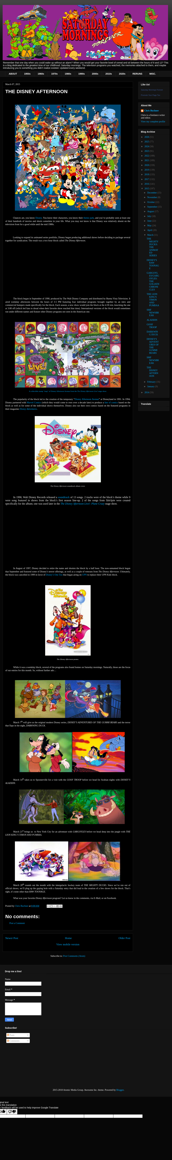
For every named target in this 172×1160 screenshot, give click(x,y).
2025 (147, 141)
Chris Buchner (151, 110)
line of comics (111, 402)
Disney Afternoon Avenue (87, 399)
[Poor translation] (12, 1111)
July (149, 216)
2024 (147, 146)
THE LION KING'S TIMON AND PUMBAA (153, 299)
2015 (147, 188)
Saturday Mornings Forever (152, 90)
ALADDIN (152, 320)
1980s (68, 73)
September (152, 207)
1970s (54, 73)
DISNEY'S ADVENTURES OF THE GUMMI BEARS (153, 346)
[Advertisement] (21, 1065)
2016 (147, 184)
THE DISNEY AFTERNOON (152, 371)
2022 (147, 155)
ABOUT (13, 73)
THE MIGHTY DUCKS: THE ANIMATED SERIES (152, 247)
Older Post (124, 938)
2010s (108, 73)
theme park (89, 218)
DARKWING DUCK (152, 333)
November (152, 197)
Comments (13, 1041)
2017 (147, 179)
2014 (147, 392)
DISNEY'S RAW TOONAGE (153, 264)
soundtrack (63, 497)
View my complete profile (153, 121)
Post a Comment (17, 923)
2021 (147, 160)
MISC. (152, 73)
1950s (27, 73)
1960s (41, 73)
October (151, 202)
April (150, 230)
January (151, 386)
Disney (38, 218)
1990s (81, 73)
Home (68, 938)
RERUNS (137, 73)
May (149, 225)
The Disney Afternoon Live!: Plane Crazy (83, 503)
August (150, 211)
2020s (122, 73)
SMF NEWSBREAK (153, 313)
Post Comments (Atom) (74, 956)
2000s (95, 73)
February (151, 382)
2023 (147, 151)
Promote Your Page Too (150, 95)
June (149, 221)
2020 (147, 165)
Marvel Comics (34, 402)
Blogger (120, 1090)
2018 (147, 174)
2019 (147, 170)
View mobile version (67, 944)
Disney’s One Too (54, 575)
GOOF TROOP (152, 326)
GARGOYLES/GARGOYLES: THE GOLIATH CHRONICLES (153, 281)
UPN (84, 575)
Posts (10, 1035)
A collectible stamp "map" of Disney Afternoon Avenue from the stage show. (68, 391)
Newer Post (11, 938)
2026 (147, 137)
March (150, 235)
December (152, 192)
